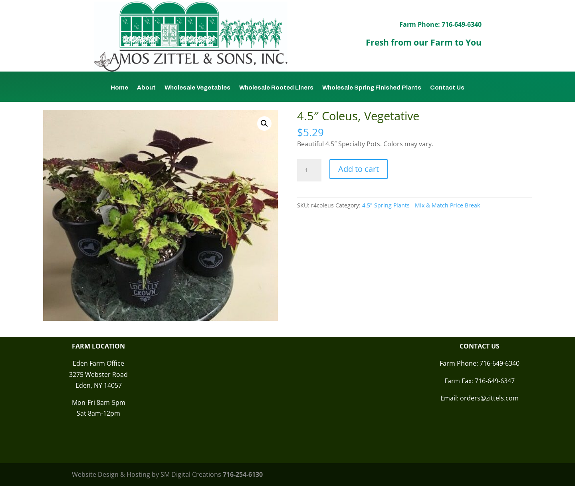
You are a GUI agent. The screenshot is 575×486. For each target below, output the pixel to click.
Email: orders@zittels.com (479, 398)
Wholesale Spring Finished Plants (371, 88)
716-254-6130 (243, 474)
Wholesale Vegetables (197, 88)
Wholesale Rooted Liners (276, 88)
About (146, 88)
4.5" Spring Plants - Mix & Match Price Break (421, 205)
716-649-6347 (495, 380)
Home (119, 88)
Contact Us (447, 88)
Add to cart (358, 168)
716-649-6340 (499, 363)
